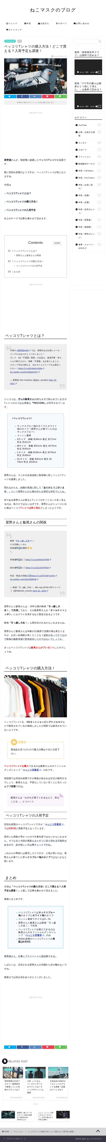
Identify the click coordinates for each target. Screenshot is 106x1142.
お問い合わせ (81, 23)
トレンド (11, 23)
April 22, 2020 (40, 591)
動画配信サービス (89, 163)
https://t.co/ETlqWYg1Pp (44, 576)
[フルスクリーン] (99, 72)
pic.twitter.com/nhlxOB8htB (24, 579)
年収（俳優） (89, 195)
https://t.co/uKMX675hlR (38, 560)
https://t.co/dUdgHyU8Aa (31, 368)
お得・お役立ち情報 (89, 134)
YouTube (89, 125)
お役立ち (43, 23)
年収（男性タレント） (89, 235)
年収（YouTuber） (89, 177)
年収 (27, 23)
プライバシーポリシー (14, 1139)
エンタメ (89, 142)
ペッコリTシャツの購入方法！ (29, 261)
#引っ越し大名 (23, 541)
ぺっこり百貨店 (32, 770)
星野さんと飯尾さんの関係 (28, 255)
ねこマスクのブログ (53, 10)
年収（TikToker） (89, 170)
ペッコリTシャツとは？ (25, 251)
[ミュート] (96, 72)
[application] (88, 67)
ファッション (10, 41)
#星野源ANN (24, 350)
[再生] (78, 72)
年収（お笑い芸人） (89, 186)
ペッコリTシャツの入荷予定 (29, 266)
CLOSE (57, 243)
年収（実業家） (89, 219)
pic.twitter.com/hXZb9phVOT (25, 372)
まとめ (17, 271)
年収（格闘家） (89, 226)
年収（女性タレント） (89, 211)
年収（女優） (89, 202)
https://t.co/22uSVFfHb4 (38, 568)
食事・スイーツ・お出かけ (89, 246)
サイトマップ (14, 30)
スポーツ (61, 23)
